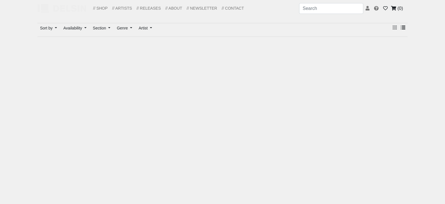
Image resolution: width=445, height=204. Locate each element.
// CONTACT (233, 8)
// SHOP (100, 8)
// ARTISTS (122, 8)
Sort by (47, 28)
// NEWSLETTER (202, 8)
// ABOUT (173, 8)
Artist (144, 28)
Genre (123, 28)
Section (100, 28)
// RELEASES (149, 8)
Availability (73, 28)
